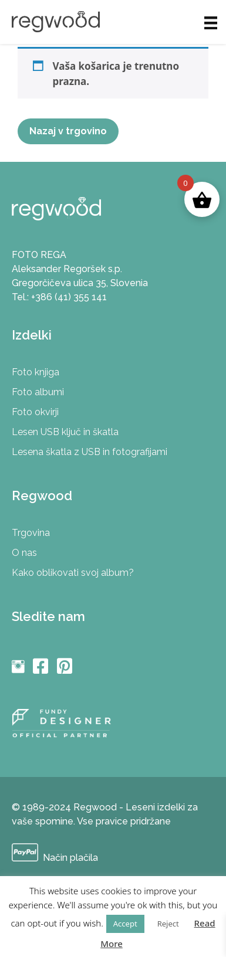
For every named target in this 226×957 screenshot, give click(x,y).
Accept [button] (125, 923)
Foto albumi (38, 392)
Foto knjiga (35, 372)
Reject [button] (168, 923)
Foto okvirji (35, 412)
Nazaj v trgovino (68, 131)
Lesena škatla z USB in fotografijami (89, 451)
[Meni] (210, 22)
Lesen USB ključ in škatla (65, 431)
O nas (24, 552)
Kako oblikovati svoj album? (73, 572)
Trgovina (31, 532)
